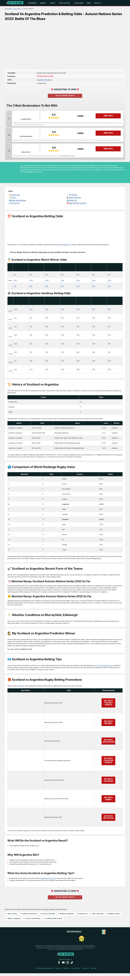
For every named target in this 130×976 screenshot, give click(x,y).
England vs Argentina (67, 916)
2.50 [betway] (31, 312)
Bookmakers (32, 3)
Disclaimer (66, 971)
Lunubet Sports (26, 119)
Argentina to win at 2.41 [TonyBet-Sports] (48, 881)
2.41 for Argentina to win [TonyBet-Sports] (104, 668)
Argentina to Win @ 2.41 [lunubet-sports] (44, 80)
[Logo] (15, 3)
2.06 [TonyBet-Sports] (15, 346)
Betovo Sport (26, 152)
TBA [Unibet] (93, 312)
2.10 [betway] (31, 320)
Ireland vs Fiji (83, 916)
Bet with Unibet (108, 801)
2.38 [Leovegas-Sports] (77, 287)
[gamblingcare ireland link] (66, 942)
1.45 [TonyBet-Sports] (15, 372)
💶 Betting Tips (72, 200)
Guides (52, 3)
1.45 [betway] (31, 372)
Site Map (93, 971)
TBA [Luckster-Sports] (62, 312)
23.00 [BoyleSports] (47, 282)
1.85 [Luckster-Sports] (62, 320)
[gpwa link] (87, 935)
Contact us (85, 971)
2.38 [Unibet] (93, 287)
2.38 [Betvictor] (109, 287)
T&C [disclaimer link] (30, 124)
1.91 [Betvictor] (109, 329)
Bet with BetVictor (108, 820)
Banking (43, 3)
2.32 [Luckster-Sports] (62, 287)
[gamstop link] (59, 935)
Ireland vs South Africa (29, 916)
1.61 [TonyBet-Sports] (15, 363)
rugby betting (30, 172)
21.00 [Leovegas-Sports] (78, 282)
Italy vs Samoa (12, 916)
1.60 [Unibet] (93, 276)
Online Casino (78, 3)
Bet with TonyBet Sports (108, 705)
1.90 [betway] (31, 329)
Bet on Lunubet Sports (65, 95)
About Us (97, 3)
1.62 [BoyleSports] (46, 276)
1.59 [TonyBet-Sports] (15, 276)
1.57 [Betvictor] (109, 276)
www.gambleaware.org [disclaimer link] (67, 155)
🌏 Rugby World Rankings (17, 200)
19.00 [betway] (31, 282)
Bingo (89, 3)
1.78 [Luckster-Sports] (62, 355)
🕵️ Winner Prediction (74, 197)
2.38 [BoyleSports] (46, 287)
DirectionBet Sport (26, 136)
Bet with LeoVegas (108, 783)
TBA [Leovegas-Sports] (78, 312)
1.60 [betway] (31, 363)
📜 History (12, 197)
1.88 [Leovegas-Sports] (78, 329)
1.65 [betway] (31, 338)
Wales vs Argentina (14, 921)
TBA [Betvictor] (109, 312)
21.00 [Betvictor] (109, 282)
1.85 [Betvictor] (109, 355)
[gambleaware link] (74, 935)
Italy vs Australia (97, 916)
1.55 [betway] (30, 276)
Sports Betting (64, 3)
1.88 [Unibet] (93, 329)
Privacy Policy (75, 971)
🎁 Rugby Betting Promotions (76, 203)
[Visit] (66, 242)
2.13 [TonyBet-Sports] (15, 320)
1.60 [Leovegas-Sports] (77, 276)
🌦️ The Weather (72, 195)
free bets (21, 689)
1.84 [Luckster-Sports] (62, 329)
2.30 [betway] (30, 287)
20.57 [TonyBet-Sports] (15, 282)
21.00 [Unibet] (94, 282)
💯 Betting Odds (14, 195)
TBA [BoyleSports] (46, 312)
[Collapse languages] (103, 933)
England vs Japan (114, 916)
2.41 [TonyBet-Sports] (15, 287)
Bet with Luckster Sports (108, 763)
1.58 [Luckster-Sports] (62, 276)
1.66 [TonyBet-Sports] (15, 338)
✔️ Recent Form (14, 203)
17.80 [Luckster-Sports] (62, 282)
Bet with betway (108, 725)
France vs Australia (48, 916)
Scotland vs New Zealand (53, 921)
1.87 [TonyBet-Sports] (15, 329)
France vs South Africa (32, 921)
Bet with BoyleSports (109, 744)
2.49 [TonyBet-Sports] (15, 312)
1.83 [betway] (31, 355)
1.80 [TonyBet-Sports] (15, 355)
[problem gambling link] (50, 942)
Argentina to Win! (46, 76)
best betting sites (64, 245)
